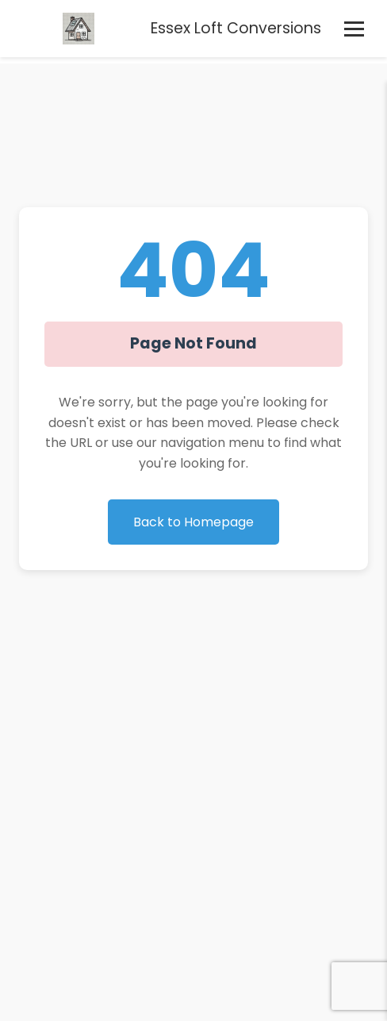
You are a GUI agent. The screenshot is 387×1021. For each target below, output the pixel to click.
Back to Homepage (193, 522)
